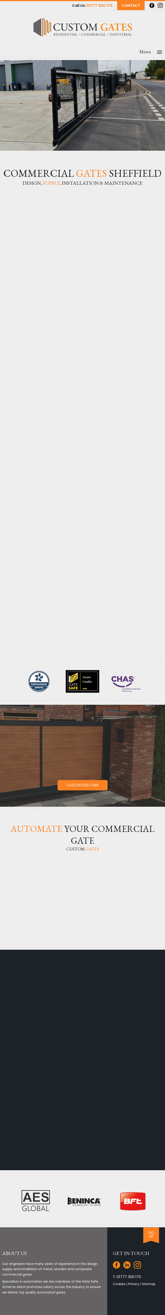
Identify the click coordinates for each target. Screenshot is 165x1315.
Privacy (133, 1259)
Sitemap (148, 1259)
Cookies (119, 1259)
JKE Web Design (124, 1312)
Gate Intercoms (83, 785)
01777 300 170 (99, 5)
